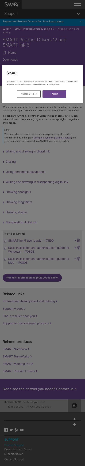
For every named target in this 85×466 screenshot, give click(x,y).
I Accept (54, 94)
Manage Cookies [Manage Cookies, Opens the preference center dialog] (29, 94)
